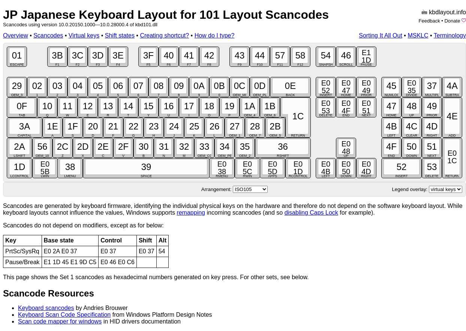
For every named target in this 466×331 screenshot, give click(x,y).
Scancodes (48, 35)
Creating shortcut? (164, 35)
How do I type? (215, 35)
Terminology (450, 35)
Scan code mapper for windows (60, 321)
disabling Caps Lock (311, 212)
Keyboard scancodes (46, 308)
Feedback (429, 21)
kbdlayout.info (447, 12)
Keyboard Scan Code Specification (64, 314)
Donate (452, 21)
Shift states (120, 35)
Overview (15, 35)
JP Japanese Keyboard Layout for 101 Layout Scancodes (166, 14)
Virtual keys (84, 35)
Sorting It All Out (380, 35)
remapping (191, 212)
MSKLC (418, 35)
